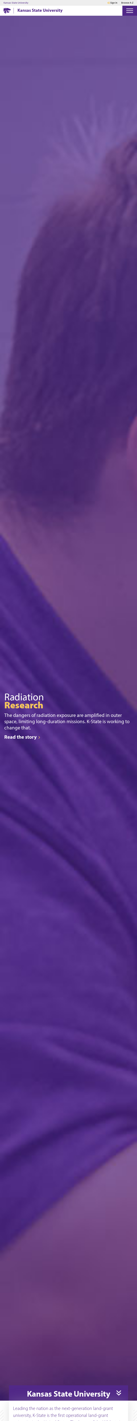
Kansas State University (16, 2)
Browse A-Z (127, 2)
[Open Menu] (129, 11)
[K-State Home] (7, 10)
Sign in (113, 2)
